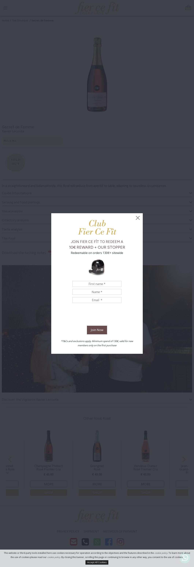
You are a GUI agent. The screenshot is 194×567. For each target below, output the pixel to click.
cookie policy (160, 553)
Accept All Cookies (97, 562)
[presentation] (97, 315)
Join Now (97, 330)
